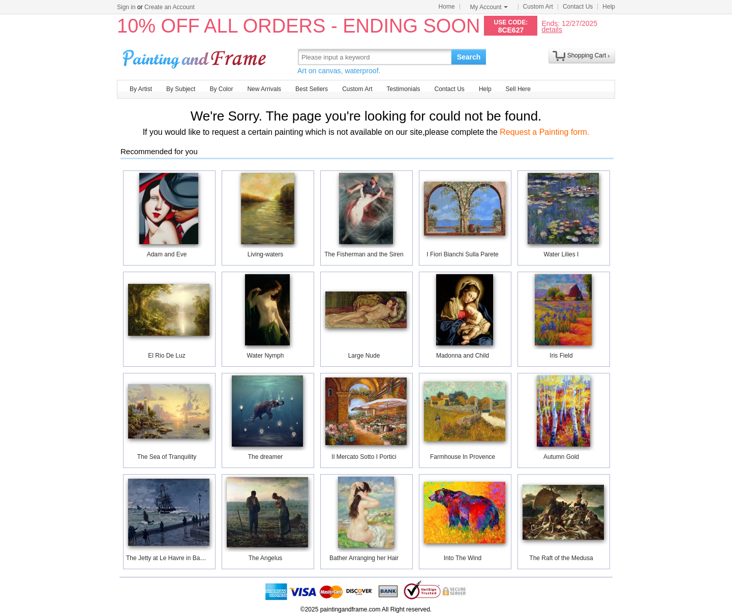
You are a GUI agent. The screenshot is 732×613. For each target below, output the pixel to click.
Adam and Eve (167, 254)
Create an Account (169, 7)
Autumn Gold (561, 456)
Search (469, 57)
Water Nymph (265, 355)
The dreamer (265, 456)
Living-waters (266, 254)
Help (608, 6)
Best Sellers (311, 89)
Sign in (126, 7)
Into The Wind (462, 558)
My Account (489, 7)
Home (447, 6)
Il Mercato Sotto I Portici (363, 456)
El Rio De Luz (166, 355)
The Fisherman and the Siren (363, 254)
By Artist (141, 89)
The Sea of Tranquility (167, 456)
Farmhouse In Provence (462, 456)
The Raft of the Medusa (561, 558)
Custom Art (538, 6)
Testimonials (403, 89)
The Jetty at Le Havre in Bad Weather (177, 558)
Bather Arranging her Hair (364, 558)
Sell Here (518, 89)
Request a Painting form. (544, 132)
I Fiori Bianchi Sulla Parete (462, 254)
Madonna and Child (462, 355)
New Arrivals (264, 89)
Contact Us (578, 6)
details (551, 29)
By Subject (180, 89)
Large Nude (364, 355)
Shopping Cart (586, 55)
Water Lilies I (561, 254)
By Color (221, 89)
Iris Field (561, 355)
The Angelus (266, 558)
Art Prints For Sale (195, 56)
